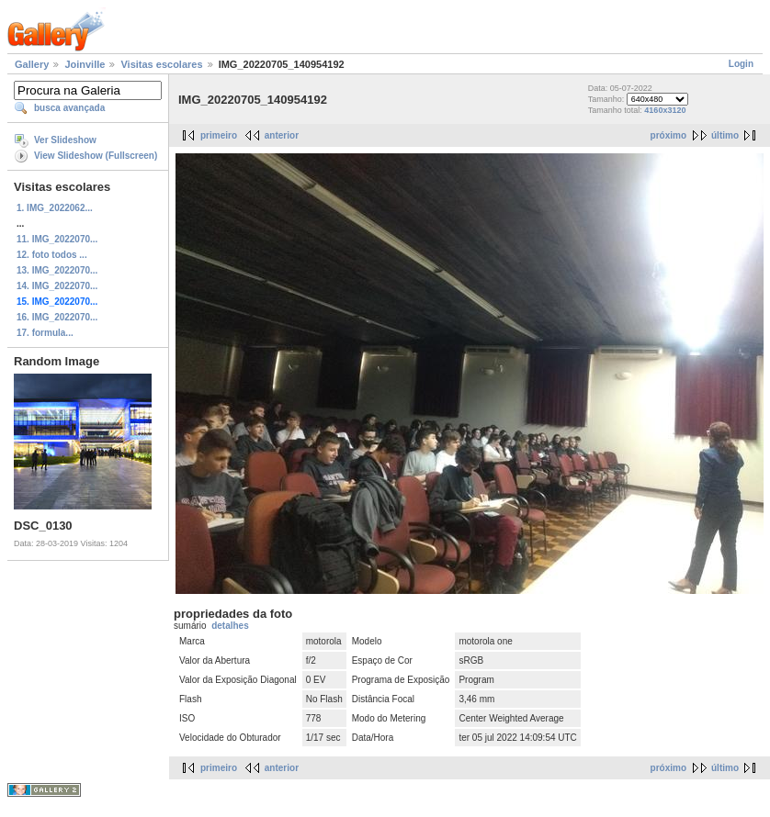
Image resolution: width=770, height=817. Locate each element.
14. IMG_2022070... (57, 286)
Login (741, 64)
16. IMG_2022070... (57, 317)
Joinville (84, 64)
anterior (282, 135)
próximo (668, 135)
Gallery (32, 64)
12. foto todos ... (52, 255)
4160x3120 (664, 110)
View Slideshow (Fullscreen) (95, 156)
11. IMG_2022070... (57, 239)
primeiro (218, 135)
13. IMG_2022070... (57, 270)
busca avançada (69, 108)
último (725, 135)
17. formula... (45, 333)
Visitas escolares (161, 64)
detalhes (230, 626)
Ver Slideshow (65, 140)
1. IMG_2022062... (55, 208)
